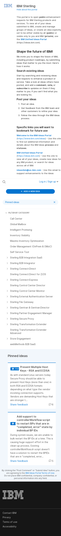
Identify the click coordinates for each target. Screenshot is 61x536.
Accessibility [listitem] (9, 526)
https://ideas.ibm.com (28, 155)
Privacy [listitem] (7, 517)
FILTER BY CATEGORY (17, 213)
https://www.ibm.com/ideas (31, 138)
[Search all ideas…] (19, 182)
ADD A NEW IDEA (30, 191)
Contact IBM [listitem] (9, 512)
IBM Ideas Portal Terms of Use (39, 473)
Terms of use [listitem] (10, 521)
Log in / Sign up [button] (48, 181)
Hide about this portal (27, 9)
